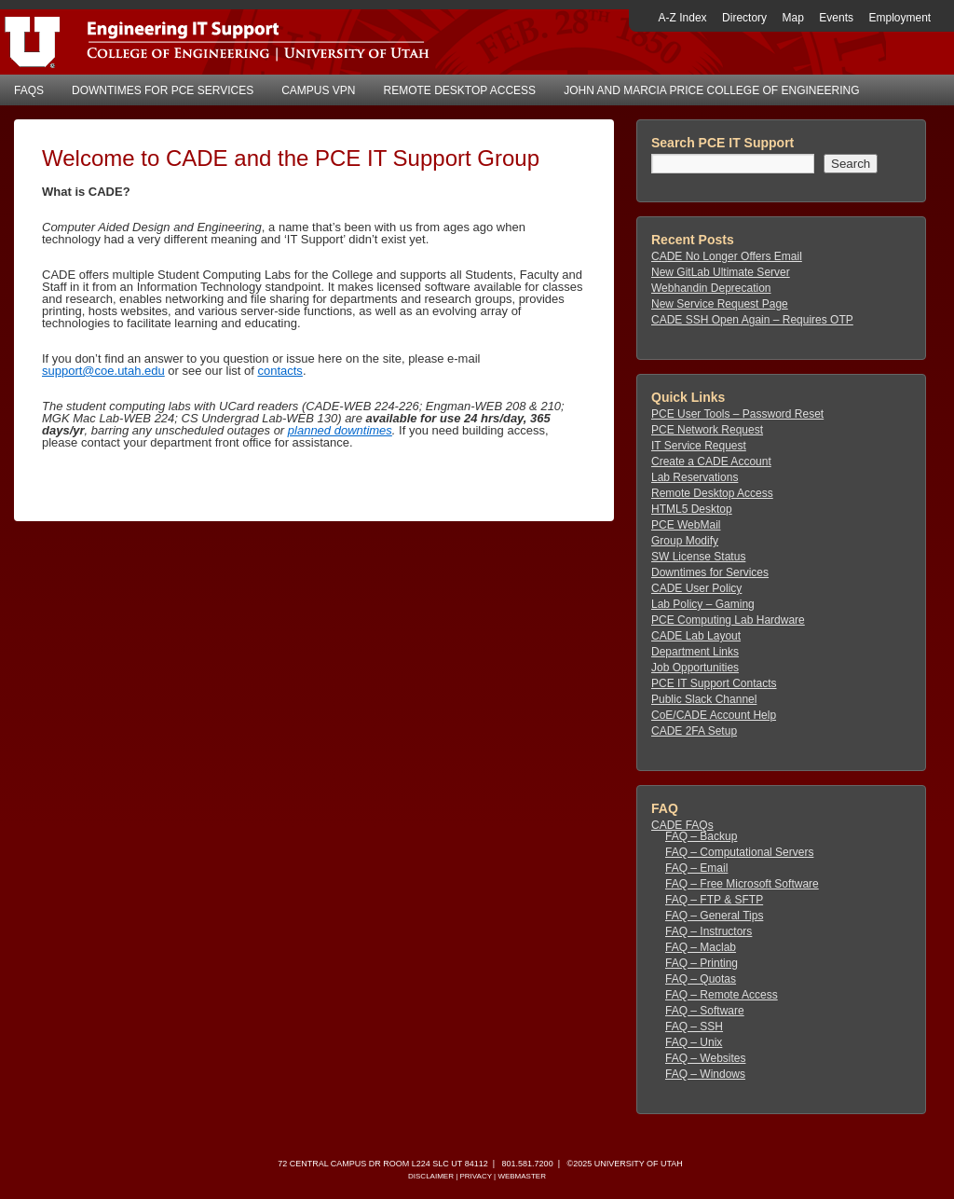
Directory (744, 17)
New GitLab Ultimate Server (720, 272)
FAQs (29, 90)
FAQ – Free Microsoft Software (742, 883)
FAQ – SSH (694, 1026)
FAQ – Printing (701, 963)
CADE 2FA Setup (694, 730)
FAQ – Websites (705, 1058)
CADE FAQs (682, 825)
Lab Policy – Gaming (703, 604)
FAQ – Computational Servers (739, 852)
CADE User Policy (696, 588)
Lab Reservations (694, 477)
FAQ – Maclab (700, 947)
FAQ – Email (696, 868)
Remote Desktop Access (460, 90)
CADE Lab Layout (696, 635)
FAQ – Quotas (700, 978)
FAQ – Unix (693, 1042)
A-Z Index (683, 17)
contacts (279, 371)
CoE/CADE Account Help (713, 715)
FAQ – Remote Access (721, 994)
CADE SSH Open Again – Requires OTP (752, 319)
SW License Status (698, 556)
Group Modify (684, 540)
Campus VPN (318, 90)
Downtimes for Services (710, 572)
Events (836, 17)
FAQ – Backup (701, 836)
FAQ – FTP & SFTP (714, 899)
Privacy (475, 1176)
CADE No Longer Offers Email (726, 256)
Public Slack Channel (703, 699)
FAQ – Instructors (708, 931)
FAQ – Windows (705, 1074)
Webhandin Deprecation (711, 288)
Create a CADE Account (711, 461)
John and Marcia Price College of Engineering (711, 90)
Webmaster (521, 1176)
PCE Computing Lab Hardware (728, 620)
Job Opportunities (695, 667)
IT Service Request (698, 445)
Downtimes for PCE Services (162, 90)
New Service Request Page (719, 303)
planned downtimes (340, 430)
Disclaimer (431, 1176)
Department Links (695, 651)
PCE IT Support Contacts (714, 683)
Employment (899, 17)
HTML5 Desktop (691, 509)
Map (793, 17)
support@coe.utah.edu (103, 371)
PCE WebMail (685, 524)
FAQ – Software (704, 1010)
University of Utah (638, 1163)
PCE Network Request (707, 429)
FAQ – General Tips (714, 915)
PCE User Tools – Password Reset (737, 413)
